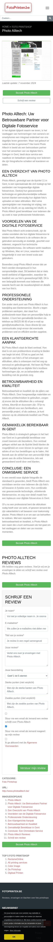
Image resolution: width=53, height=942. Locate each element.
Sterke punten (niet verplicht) (19, 682)
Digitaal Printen (15, 873)
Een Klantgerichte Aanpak (21, 820)
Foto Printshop (22, 27)
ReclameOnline (15, 859)
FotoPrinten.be (18, 7)
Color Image (14, 866)
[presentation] (26, 756)
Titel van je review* (14, 635)
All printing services (17, 862)
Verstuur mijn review (33, 768)
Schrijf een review (17, 838)
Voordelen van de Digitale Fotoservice (27, 814)
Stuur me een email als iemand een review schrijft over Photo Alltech (26, 720)
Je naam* (10, 611)
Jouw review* (11, 647)
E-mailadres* (11, 623)
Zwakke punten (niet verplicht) (20, 698)
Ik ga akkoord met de (21, 744)
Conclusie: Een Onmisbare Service (25, 831)
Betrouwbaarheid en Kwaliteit (22, 824)
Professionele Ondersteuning (22, 817)
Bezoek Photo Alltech (26, 844)
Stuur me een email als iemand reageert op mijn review (25, 733)
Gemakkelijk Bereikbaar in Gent (24, 827)
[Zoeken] (50, 18)
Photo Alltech (14, 800)
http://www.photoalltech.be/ (15, 791)
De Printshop (14, 869)
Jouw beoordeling (14, 670)
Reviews (19, 834)
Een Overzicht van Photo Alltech (24, 810)
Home (5, 27)
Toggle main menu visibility (47, 7)
